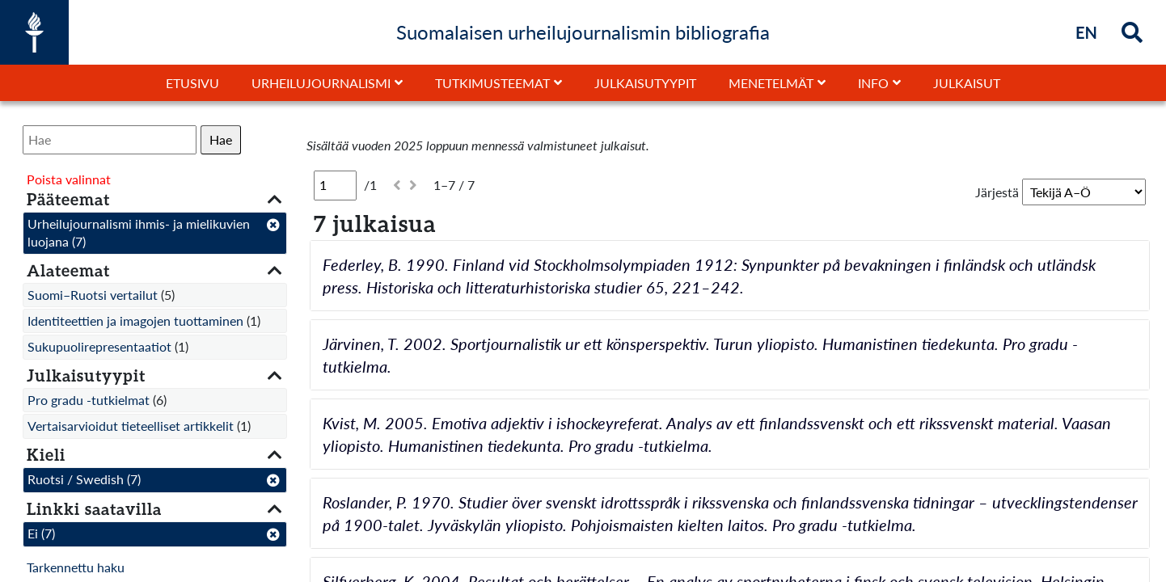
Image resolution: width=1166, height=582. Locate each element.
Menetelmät (771, 83)
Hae (220, 139)
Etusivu (192, 83)
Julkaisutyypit (645, 83)
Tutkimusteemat (492, 83)
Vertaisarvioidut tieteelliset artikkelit (130, 425)
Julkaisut (966, 83)
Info (873, 83)
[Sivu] (335, 185)
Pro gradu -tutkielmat (88, 399)
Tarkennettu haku (76, 567)
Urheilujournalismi (321, 83)
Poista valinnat (69, 179)
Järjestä (997, 192)
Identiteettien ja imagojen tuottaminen (135, 320)
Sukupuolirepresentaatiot (99, 346)
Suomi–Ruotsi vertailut (92, 294)
